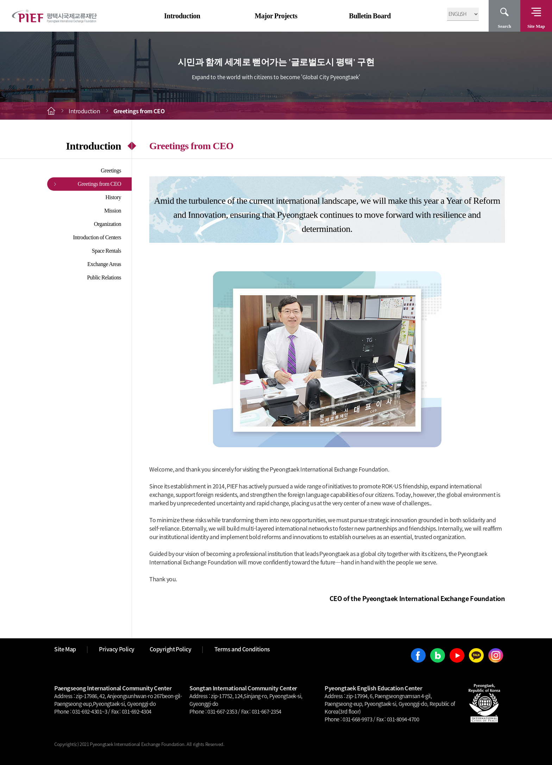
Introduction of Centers (97, 237)
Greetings (111, 170)
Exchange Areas (104, 264)
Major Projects (276, 16)
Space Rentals (106, 251)
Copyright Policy (171, 649)
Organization (107, 224)
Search (504, 26)
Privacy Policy (116, 649)
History (113, 197)
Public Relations (104, 277)
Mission (112, 211)
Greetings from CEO (99, 184)
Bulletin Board (370, 16)
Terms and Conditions (242, 649)
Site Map (536, 26)
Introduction (182, 16)
